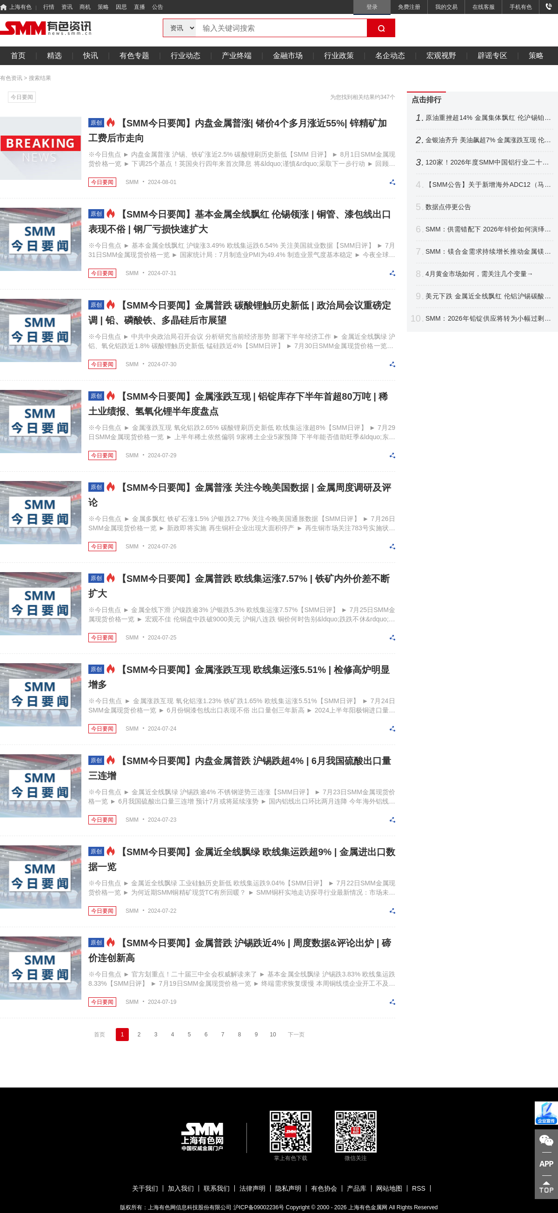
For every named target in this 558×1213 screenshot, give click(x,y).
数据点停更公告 (448, 207)
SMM (132, 182)
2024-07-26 (162, 546)
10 (273, 1034)
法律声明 (252, 1188)
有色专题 (134, 55)
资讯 (67, 7)
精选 (54, 55)
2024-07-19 (162, 1002)
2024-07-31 (162, 273)
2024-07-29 (162, 455)
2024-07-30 (162, 364)
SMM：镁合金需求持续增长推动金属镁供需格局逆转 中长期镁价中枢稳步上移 (488, 252)
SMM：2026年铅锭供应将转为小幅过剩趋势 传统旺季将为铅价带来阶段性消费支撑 (488, 319)
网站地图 (389, 1188)
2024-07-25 (162, 637)
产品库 (356, 1188)
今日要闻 (22, 97)
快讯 (90, 55)
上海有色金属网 (367, 1207)
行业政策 (339, 55)
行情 (48, 7)
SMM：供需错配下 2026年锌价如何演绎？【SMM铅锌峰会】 (488, 229)
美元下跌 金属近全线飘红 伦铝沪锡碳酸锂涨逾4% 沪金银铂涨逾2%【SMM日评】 (488, 296)
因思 (121, 7)
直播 (139, 7)
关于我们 (145, 1188)
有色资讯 (11, 78)
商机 (85, 7)
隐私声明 (288, 1188)
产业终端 (237, 55)
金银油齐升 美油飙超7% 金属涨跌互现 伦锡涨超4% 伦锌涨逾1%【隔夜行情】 (488, 140)
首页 (18, 55)
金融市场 (288, 55)
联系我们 (217, 1188)
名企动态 (390, 55)
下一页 (296, 1034)
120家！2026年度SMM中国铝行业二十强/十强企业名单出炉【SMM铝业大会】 (488, 162)
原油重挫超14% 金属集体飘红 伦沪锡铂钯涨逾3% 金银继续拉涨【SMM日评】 (488, 118)
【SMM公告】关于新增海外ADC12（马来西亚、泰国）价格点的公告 (488, 185)
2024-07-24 (162, 728)
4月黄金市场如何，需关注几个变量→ (479, 273)
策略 (103, 7)
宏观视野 (441, 55)
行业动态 (185, 55)
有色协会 (324, 1188)
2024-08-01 (162, 182)
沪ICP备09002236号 (258, 1207)
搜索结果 (40, 78)
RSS (418, 1188)
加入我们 (181, 1188)
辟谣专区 (492, 55)
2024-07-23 (162, 820)
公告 (157, 7)
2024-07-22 (162, 911)
